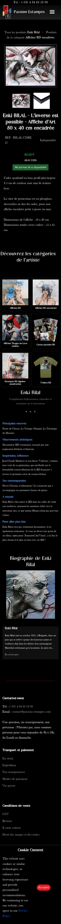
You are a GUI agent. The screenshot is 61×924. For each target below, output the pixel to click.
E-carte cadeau (11, 828)
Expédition (9, 765)
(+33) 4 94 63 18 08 (34, 2)
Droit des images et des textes (21, 834)
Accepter (43, 887)
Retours (7, 821)
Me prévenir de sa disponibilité (30, 167)
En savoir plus (12, 654)
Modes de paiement (14, 779)
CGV (5, 814)
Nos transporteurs (13, 772)
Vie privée (8, 785)
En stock (7, 758)
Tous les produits (22, 32)
